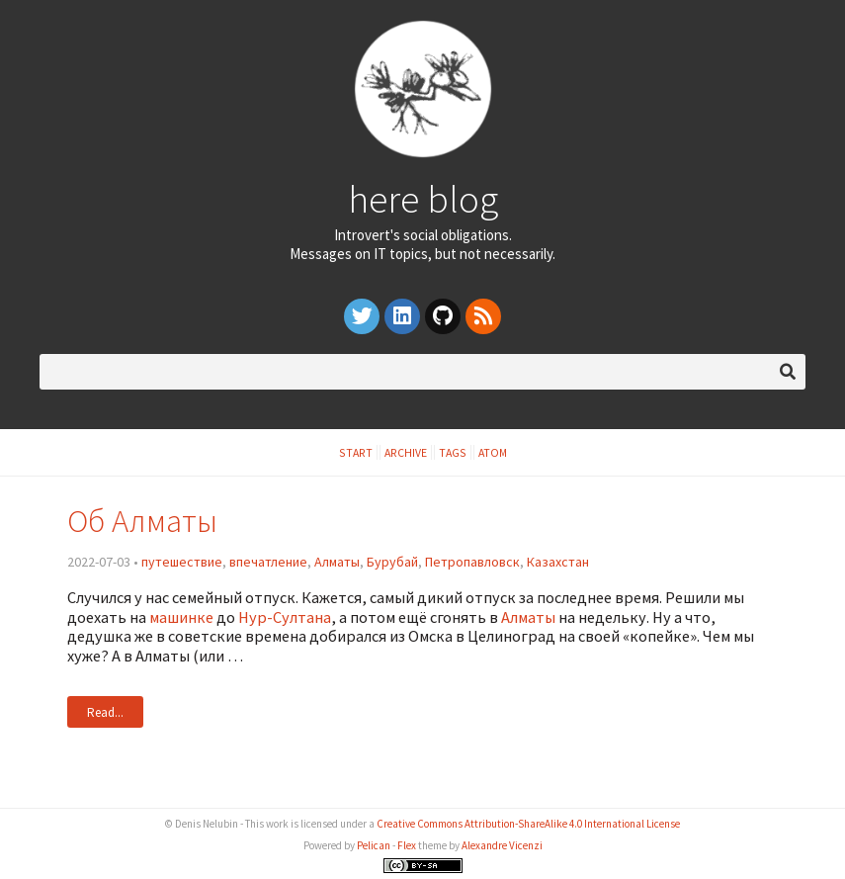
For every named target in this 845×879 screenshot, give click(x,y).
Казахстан (558, 562)
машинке (181, 617)
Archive (405, 452)
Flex (406, 845)
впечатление (268, 562)
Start (356, 452)
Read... (105, 711)
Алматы (337, 562)
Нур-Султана (284, 617)
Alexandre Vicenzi (502, 845)
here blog (423, 198)
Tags (452, 452)
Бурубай (392, 562)
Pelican (373, 845)
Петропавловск (472, 562)
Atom (492, 452)
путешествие (181, 562)
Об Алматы (142, 520)
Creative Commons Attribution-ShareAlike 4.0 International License (528, 824)
